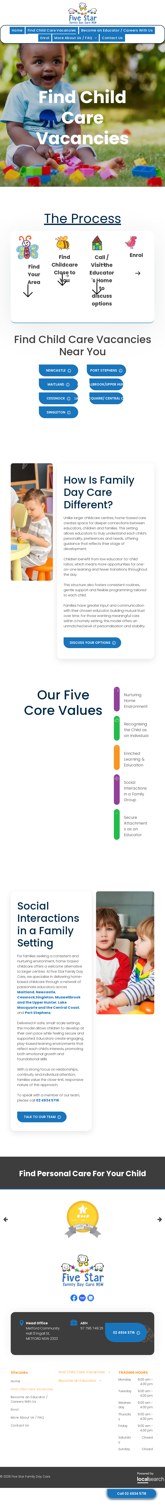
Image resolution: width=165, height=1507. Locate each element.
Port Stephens (37, 1012)
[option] (82, 1219)
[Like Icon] (116, 720)
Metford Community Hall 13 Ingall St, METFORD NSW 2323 (43, 1333)
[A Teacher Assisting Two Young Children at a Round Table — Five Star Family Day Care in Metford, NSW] (32, 522)
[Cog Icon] (116, 747)
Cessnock (26, 997)
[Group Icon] (116, 778)
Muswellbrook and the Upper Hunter (49, 1000)
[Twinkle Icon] (116, 689)
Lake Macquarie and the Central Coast (48, 1005)
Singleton (44, 997)
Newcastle (45, 992)
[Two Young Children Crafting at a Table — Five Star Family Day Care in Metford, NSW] (125, 952)
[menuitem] (17, 30)
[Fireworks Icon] (116, 813)
